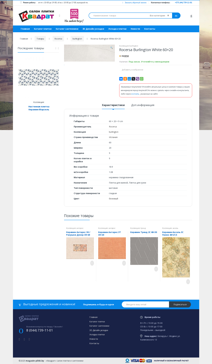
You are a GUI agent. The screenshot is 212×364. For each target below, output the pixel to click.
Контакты (149, 28)
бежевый (113, 198)
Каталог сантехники (67, 28)
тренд (143, 228)
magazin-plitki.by (35, 360)
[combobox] (117, 16)
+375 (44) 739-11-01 (183, 2)
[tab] (113, 106)
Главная (25, 28)
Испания (113, 137)
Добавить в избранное (132, 69)
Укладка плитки (117, 28)
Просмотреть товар (91, 263)
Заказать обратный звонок (134, 2)
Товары (40, 38)
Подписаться (180, 304)
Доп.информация (142, 105)
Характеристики (113, 105)
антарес (79, 228)
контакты (135, 94)
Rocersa (58, 38)
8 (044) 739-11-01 (39, 330)
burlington (77, 38)
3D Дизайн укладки (93, 28)
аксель (175, 228)
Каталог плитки (43, 28)
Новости (135, 28)
